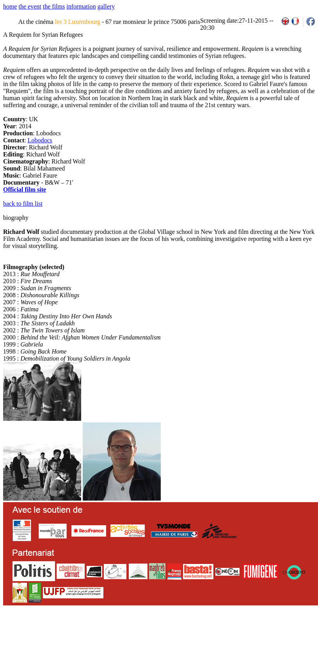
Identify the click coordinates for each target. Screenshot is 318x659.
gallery (106, 6)
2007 (207, 631)
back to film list (23, 203)
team (141, 631)
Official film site (24, 189)
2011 (241, 631)
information (81, 6)
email (63, 631)
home (10, 6)
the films (54, 6)
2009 (224, 631)
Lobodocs (40, 140)
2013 (258, 631)
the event (30, 6)
